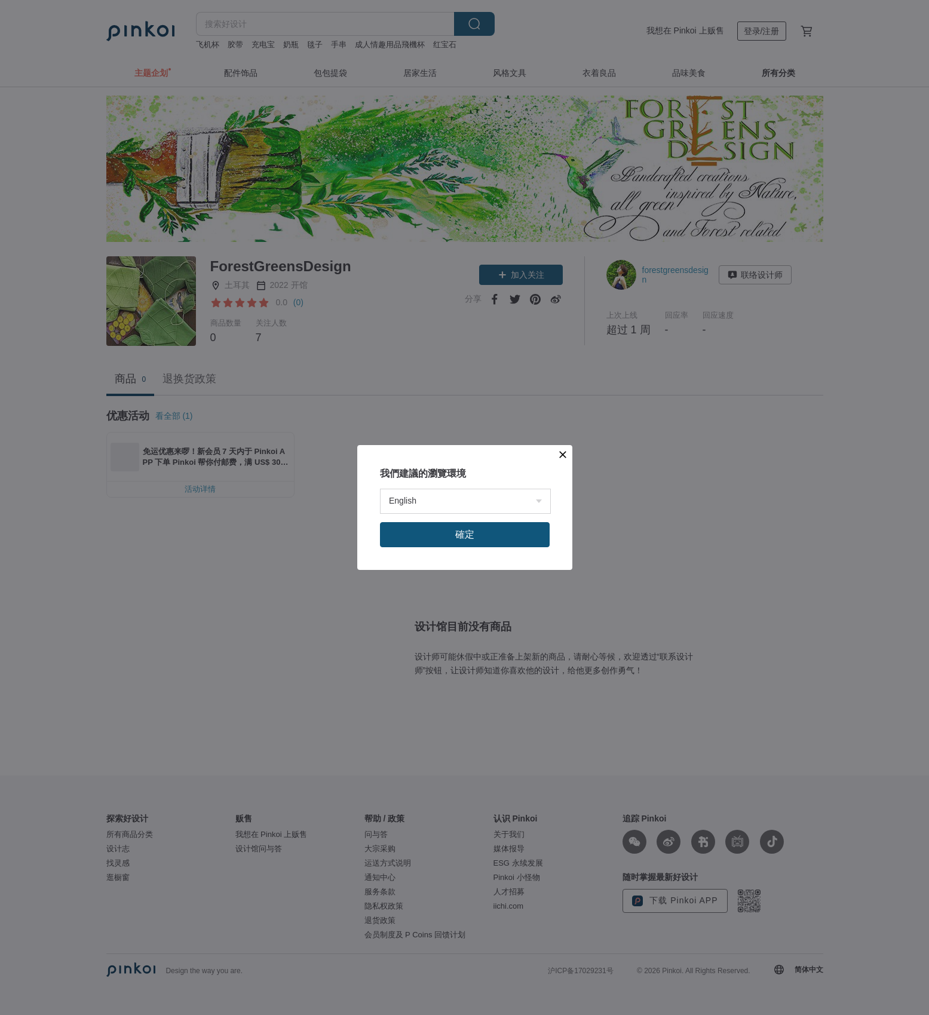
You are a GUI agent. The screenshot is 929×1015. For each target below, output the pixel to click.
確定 (464, 534)
